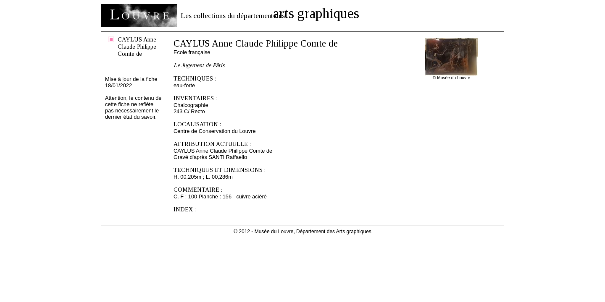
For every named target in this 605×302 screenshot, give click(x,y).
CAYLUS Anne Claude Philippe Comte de (137, 46)
